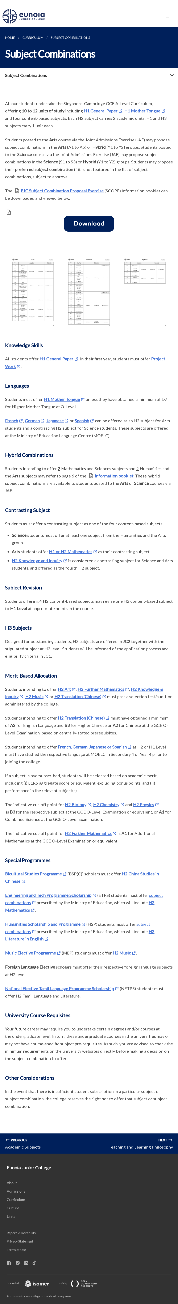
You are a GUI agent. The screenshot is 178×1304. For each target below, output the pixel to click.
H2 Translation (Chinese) (77, 696)
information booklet (114, 475)
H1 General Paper (100, 110)
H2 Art (64, 689)
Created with (31, 1283)
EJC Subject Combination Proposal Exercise (62, 190)
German (32, 420)
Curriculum (16, 1199)
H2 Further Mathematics (101, 689)
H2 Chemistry (106, 804)
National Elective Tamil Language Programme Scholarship (59, 988)
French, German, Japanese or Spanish (92, 746)
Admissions (16, 1191)
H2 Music (34, 696)
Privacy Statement (20, 1241)
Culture (13, 1208)
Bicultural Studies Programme (33, 873)
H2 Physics (143, 804)
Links (11, 1216)
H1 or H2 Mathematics (70, 551)
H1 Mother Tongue (142, 110)
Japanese (55, 420)
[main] (89, 590)
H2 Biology (75, 804)
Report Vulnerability (21, 1233)
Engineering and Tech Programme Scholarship (48, 895)
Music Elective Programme (30, 952)
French (11, 420)
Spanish (82, 420)
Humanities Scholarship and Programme (42, 924)
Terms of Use (16, 1250)
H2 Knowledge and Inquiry (37, 560)
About (12, 1182)
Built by (81, 1283)
